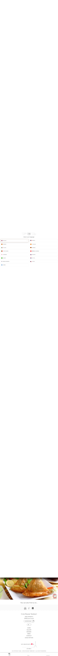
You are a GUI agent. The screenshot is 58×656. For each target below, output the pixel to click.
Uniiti (29, 648)
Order (9, 654)
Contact (29, 635)
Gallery (29, 629)
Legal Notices (29, 637)
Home (29, 627)
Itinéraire (48, 654)
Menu (29, 633)
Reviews (29, 631)
